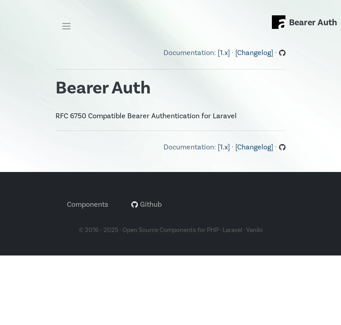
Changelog (254, 52)
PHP (213, 230)
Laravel (232, 230)
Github (146, 204)
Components (87, 204)
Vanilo (254, 230)
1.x (224, 52)
